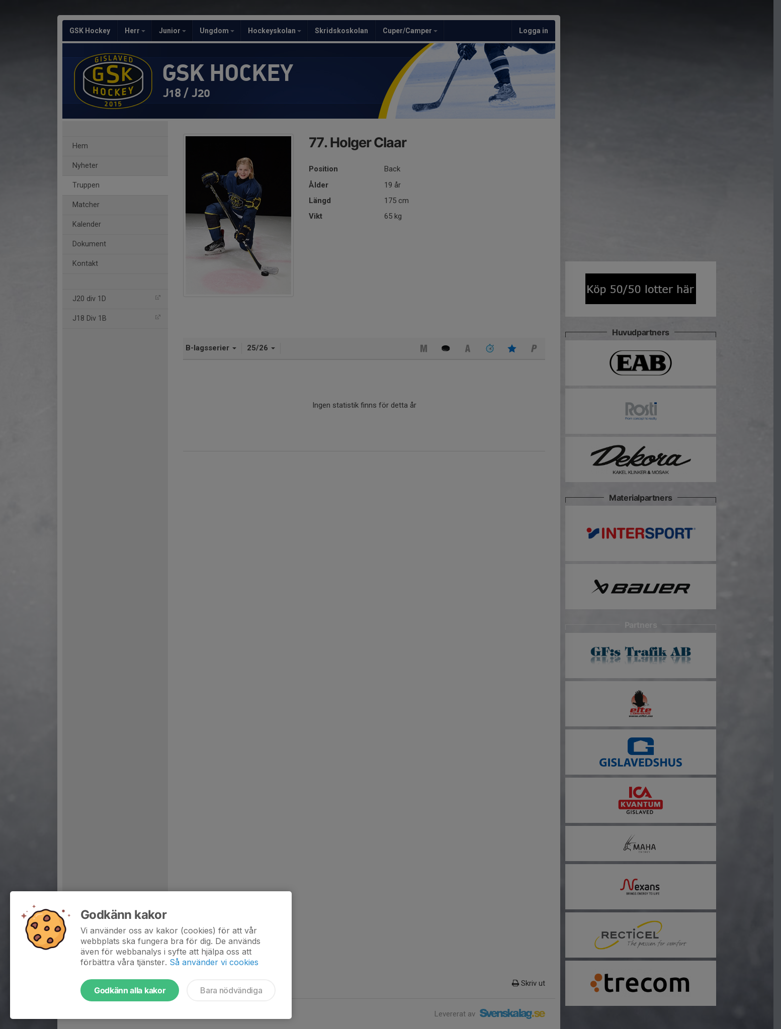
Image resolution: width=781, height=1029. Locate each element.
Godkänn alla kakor (129, 990)
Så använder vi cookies (213, 962)
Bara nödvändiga (231, 990)
